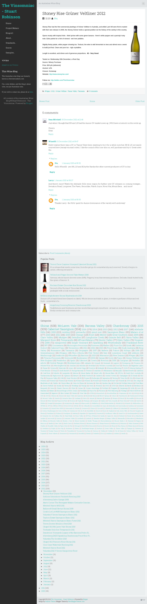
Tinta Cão (123, 378)
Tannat (45, 368)
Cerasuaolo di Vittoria (72, 408)
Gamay (102, 358)
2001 (130, 393)
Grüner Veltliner (61, 91)
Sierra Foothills (48, 386)
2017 (126, 329)
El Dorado (134, 376)
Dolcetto (56, 373)
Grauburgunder (132, 413)
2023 (94, 355)
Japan (109, 416)
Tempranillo (67, 340)
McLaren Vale (67, 326)
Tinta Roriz (123, 401)
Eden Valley (124, 340)
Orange (79, 334)
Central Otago (81, 368)
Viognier (139, 340)
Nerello (51, 423)
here (31, 92)
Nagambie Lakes (137, 366)
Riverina (104, 360)
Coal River (47, 373)
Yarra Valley (132, 337)
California (139, 371)
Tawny (66, 386)
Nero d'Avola (78, 353)
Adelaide (88, 363)
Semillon (76, 337)
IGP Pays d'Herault (92, 416)
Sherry (77, 428)
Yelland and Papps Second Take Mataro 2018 (69, 275)
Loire (139, 388)
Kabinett (122, 416)
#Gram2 (70, 381)
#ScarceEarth (100, 393)
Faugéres (138, 411)
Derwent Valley (47, 398)
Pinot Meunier (46, 371)
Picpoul (86, 378)
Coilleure (115, 408)
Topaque (129, 428)
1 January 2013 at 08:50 (71, 199)
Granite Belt (115, 337)
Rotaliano (46, 428)
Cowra (94, 360)
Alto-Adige (137, 381)
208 (140, 393)
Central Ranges (56, 363)
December (47, 491)
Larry (51, 180)
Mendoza (107, 398)
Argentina (80, 396)
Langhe (43, 418)
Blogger (29, 103)
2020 (101, 348)
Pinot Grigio (112, 348)
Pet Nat (116, 383)
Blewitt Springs (104, 396)
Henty (85, 398)
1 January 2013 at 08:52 (71, 163)
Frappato (114, 388)
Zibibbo (43, 403)
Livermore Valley (69, 418)
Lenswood (51, 418)
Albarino (54, 396)
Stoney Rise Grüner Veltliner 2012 (73, 13)
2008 (47, 342)
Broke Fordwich (87, 376)
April (45, 575)
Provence (72, 401)
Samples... (10, 52)
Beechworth (129, 371)
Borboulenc (112, 406)
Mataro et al (137, 332)
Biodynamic (82, 358)
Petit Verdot (93, 353)
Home (8, 23)
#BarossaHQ (85, 403)
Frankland (50, 413)
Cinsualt (100, 408)
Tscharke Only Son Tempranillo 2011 (59, 530)
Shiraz (45, 326)
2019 (68, 334)
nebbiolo (135, 353)
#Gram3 (79, 381)
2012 (53, 91)
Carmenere (139, 406)
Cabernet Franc (57, 348)
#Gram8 (121, 381)
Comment (133, 408)
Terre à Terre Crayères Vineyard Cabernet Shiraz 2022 (73, 264)
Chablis (55, 383)
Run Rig (60, 428)
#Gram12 (99, 386)
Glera (97, 383)
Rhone (114, 426)
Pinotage (124, 391)
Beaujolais (119, 371)
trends (123, 433)
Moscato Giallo (55, 421)
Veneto (74, 393)
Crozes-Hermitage (92, 388)
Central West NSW (57, 408)
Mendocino (139, 418)
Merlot (103, 334)
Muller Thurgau (93, 421)
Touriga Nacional (77, 371)
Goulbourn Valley (110, 413)
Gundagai (78, 398)
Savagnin (95, 401)
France (116, 350)
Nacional (131, 421)
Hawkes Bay (106, 383)
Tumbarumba (45, 376)
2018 (53, 332)
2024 (141, 355)
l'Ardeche (96, 433)
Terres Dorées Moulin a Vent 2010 (57, 524)
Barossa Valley (95, 326)
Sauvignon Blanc (116, 332)
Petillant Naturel (127, 383)
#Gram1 (138, 378)
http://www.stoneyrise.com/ (59, 74)
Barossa (84, 355)
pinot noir (97, 332)
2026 (43, 446)
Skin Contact (65, 393)
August (46, 563)
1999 (59, 406)
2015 (140, 326)
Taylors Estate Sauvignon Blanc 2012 (59, 517)
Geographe (83, 350)
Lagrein (116, 363)
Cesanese (85, 408)
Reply (50, 134)
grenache (81, 332)
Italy (105, 353)
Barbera (104, 350)
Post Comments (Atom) (60, 253)
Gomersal (100, 413)
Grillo (132, 388)
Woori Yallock (53, 433)
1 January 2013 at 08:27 (63, 180)
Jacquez (91, 398)
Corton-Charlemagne (49, 411)
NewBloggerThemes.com (76, 601)
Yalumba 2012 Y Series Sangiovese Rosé (60, 551)
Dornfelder (90, 411)
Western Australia (106, 366)
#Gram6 (104, 381)
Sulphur (103, 401)
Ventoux (95, 431)
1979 (49, 406)
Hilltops (127, 350)
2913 (80, 406)
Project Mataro (12, 28)
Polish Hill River (135, 391)
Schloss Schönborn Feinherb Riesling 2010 (61, 496)
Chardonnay (121, 326)
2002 (107, 386)
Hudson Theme (50, 601)
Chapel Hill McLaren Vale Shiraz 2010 (59, 527)
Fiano (119, 358)
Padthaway (114, 423)
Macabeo (44, 391)
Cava (52, 388)
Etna (131, 411)
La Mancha (137, 416)
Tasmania (81, 91)
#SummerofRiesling (114, 368)
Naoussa (43, 423)
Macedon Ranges (99, 418)
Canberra (99, 376)
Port (71, 426)
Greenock (68, 358)
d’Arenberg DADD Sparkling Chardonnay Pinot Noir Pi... (67, 536)
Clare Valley (47, 337)
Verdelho (136, 360)
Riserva (140, 426)
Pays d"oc (92, 391)
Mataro (51, 391)
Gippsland (91, 413)
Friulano (58, 413)
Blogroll (9, 33)
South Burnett (64, 371)
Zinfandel (101, 368)
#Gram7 (113, 381)
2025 (135, 393)
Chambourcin (123, 396)
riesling (66, 332)
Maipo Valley (111, 418)
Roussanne (56, 350)
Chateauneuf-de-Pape (136, 396)
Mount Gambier (80, 421)
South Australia (128, 348)
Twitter (131, 401)
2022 (93, 348)
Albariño (121, 386)
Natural (43, 401)
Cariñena (131, 406)
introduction (68, 403)
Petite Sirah (51, 401)
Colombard (123, 408)
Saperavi (55, 393)
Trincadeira (70, 431)
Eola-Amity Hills (122, 411)
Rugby (53, 428)
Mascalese (130, 418)
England (111, 411)
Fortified (105, 388)
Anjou (104, 406)
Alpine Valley (70, 396)
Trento (62, 431)
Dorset (98, 411)
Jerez (115, 416)
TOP (143, 600)
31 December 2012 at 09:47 (67, 141)
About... (9, 38)
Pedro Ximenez (133, 423)
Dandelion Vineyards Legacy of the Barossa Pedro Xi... (66, 533)
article (43, 363)
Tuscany (79, 431)
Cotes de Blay (62, 411)
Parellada (83, 391)
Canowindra (122, 406)
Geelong (75, 413)
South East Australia (133, 373)
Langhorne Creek (95, 337)
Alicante (61, 396)
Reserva (99, 426)
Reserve (106, 426)
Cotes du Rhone (78, 383)
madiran (109, 433)
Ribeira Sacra (132, 426)
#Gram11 (44, 381)
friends (88, 433)
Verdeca (103, 431)
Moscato (82, 366)
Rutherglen (96, 378)
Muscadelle (130, 398)
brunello (81, 433)
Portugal (77, 426)
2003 (114, 386)
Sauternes (69, 428)
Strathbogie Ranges (88, 428)
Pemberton (61, 360)
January (46, 584)
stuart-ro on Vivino (10, 65)
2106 (125, 368)
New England (47, 360)
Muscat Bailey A (119, 421)
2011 (58, 334)
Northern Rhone (79, 423)
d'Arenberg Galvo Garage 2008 (56, 499)
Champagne (123, 376)
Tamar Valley (72, 91)
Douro (104, 411)
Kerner (129, 416)
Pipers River (64, 426)
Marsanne (104, 355)
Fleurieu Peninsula (52, 358)
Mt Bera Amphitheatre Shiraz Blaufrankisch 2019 (61, 296)
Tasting (115, 378)
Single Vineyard (80, 342)
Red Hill (84, 426)
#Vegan (47, 91)
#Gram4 (87, 381)
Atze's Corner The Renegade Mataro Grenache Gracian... (67, 502)
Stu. (56, 18)
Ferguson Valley (52, 378)
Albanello (87, 406)
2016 (84, 329)
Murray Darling (135, 368)
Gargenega (124, 388)
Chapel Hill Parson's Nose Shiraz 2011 (59, 542)
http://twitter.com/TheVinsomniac (62, 80)
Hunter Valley (106, 340)
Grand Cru (122, 413)
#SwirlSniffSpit (111, 393)
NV (46, 345)
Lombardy (80, 418)
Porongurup (126, 363)
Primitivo (91, 368)
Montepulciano (74, 363)
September (48, 560)
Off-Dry (120, 373)
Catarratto (45, 408)
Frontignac (66, 413)
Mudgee (63, 337)
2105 (42, 396)
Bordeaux (137, 386)
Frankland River (134, 342)
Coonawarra (57, 345)
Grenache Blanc (67, 398)
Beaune (95, 396)
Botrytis (76, 376)
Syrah (128, 345)
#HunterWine (45, 366)
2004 (93, 358)
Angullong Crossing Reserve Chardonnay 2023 (70, 305)
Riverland (92, 366)
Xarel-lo (138, 401)
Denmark (107, 363)
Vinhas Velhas (131, 431)
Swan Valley (109, 428)
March (46, 578)
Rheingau (87, 401)
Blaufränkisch (45, 383)
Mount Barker (86, 373)
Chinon (92, 408)
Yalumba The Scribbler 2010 (55, 539)
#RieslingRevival (60, 366)
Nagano (138, 421)
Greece (141, 413)
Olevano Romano (91, 423)
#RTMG (43, 406)
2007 (95, 350)
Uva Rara (87, 431)
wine (91, 386)
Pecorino (102, 391)
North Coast (68, 423)
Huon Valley (79, 416)
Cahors (114, 396)
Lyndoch (88, 418)
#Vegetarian (122, 393)
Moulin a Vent (67, 421)
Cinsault (97, 363)
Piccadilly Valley (53, 426)
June (45, 569)
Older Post (139, 101)
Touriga (83, 386)
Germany (90, 383)
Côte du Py (81, 411)
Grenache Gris (47, 416)
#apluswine (57, 376)
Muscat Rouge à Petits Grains (67, 391)
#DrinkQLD (119, 403)
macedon (98, 371)
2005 (114, 360)
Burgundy (44, 388)
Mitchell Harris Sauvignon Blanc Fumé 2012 (62, 521)
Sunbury (99, 428)
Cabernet (83, 360)
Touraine (43, 431)
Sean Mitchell (54, 119)
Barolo (129, 386)
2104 (69, 406)
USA (131, 378)
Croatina (72, 411)
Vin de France (119, 431)
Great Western (71, 378)
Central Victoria (111, 376)
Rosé (91, 334)
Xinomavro (63, 433)
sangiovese (61, 342)
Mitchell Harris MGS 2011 (53, 505)
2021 (85, 348)
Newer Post (44, 101)
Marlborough (46, 355)
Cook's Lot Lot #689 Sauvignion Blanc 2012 (61, 511)
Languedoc (66, 373)
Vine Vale (83, 393)
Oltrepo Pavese (104, 423)
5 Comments (93, 91)
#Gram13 (52, 381)
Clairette (107, 408)
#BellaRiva (95, 403)
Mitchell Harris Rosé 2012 (54, 548)
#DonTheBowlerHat (107, 403)
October (46, 557)
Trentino (89, 371)
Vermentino (74, 348)
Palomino (123, 423)
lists (102, 433)
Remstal (92, 426)
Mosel (122, 398)
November (48, 554)
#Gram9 (127, 403)
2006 (137, 350)
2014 (94, 329)
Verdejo (110, 431)
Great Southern (120, 334)
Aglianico (67, 376)
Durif (118, 366)
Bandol (88, 396)
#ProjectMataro (86, 340)
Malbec (106, 345)
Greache (57, 398)
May (45, 572)
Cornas (80, 388)
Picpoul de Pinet (62, 401)
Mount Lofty (98, 373)
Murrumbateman (106, 421)
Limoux (59, 418)
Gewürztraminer (48, 353)
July (45, 566)
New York (58, 423)
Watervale (62, 368)
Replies (54, 158)
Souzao (59, 386)
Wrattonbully (114, 342)
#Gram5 (96, 381)
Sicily (110, 358)
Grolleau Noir (58, 416)
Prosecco (137, 363)
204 (64, 406)
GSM (62, 378)
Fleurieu (125, 366)
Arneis (71, 368)
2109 (47, 396)
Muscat (138, 398)
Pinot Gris (118, 345)
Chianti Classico (62, 388)
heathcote (60, 355)
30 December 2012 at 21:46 (72, 119)
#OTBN (91, 393)
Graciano (73, 366)
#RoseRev (72, 355)
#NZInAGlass (137, 403)
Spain (72, 360)
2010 (48, 334)
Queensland (45, 393)
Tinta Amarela (113, 401)
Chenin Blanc (65, 383)
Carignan (124, 360)
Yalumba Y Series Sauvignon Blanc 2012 (60, 514)
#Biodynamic (108, 371)
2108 (75, 406)
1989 (54, 406)
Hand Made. (69, 416)
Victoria (53, 368)
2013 (105, 329)
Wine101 (52, 141)
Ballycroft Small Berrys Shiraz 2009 (58, 508)
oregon (77, 403)
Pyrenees (95, 345)
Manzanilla (121, 418)
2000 (129, 381)
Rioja (55, 371)
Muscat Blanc (110, 373)
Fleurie (43, 413)
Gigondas (83, 413)
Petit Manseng (113, 391)
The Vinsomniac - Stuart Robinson (18, 11)
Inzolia (102, 416)
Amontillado (96, 406)
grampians (58, 403)
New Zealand (119, 355)
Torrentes (138, 428)
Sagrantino (106, 378)
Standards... (11, 43)
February (47, 581)
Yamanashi (73, 433)
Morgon (115, 398)
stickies (116, 433)
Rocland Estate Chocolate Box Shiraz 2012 (68, 285)
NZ (81, 378)
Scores (9, 48)
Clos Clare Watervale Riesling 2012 (58, 545)
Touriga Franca (53, 431)
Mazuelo (99, 398)
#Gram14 (62, 381)
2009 (136, 334)
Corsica (140, 408)
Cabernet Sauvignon (61, 329)
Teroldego (75, 386)
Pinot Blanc (139, 383)
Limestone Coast (119, 353)
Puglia (80, 401)
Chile (73, 388)
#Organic (63, 353)
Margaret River (48, 340)
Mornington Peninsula (77, 345)
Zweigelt (50, 403)
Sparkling (98, 342)
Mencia (75, 373)
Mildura (45, 421)
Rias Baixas (122, 426)
